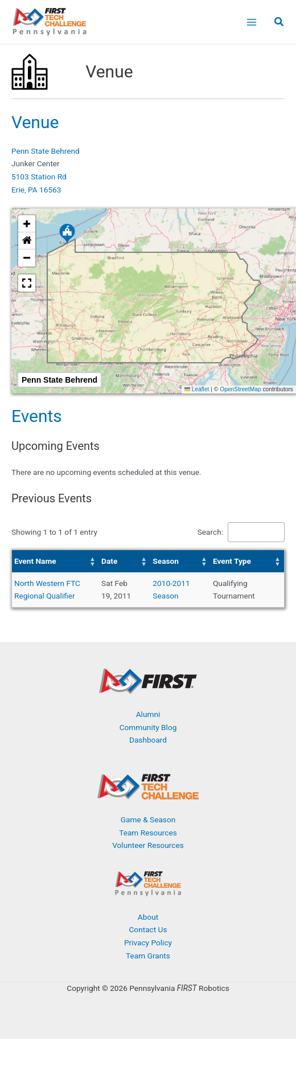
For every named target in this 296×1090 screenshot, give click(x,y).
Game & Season (148, 819)
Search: (210, 531)
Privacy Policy (148, 942)
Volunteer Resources (148, 845)
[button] (279, 23)
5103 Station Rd (39, 176)
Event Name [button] (35, 561)
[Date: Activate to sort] (124, 561)
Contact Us (148, 929)
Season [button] (166, 561)
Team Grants (148, 955)
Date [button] (109, 561)
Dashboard (148, 739)
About (148, 916)
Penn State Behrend (45, 150)
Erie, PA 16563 (36, 189)
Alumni (148, 714)
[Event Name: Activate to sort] (55, 561)
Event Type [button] (232, 561)
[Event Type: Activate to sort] (247, 561)
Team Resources (148, 832)
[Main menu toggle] (251, 22)
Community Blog (148, 727)
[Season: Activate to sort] (180, 561)
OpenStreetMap (240, 389)
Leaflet (196, 389)
